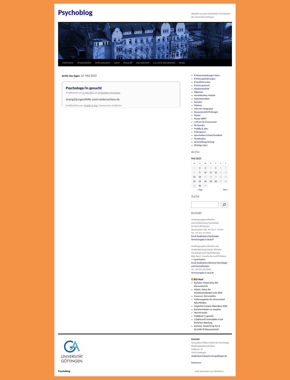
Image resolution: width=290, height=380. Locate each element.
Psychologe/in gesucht (84, 88)
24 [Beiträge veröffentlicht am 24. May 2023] (205, 181)
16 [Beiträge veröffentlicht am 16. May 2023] (200, 177)
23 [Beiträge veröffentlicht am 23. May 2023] (200, 181)
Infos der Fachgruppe (203, 108)
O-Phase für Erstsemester (205, 122)
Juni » (225, 189)
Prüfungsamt (200, 132)
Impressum (196, 362)
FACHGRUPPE (142, 62)
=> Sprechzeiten (198, 259)
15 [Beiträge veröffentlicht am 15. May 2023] (194, 177)
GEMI (117, 62)
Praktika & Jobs (91, 105)
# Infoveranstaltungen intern (207, 75)
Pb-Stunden (199, 125)
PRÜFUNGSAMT (103, 62)
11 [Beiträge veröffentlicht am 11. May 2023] (211, 172)
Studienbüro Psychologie (109, 92)
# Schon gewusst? (202, 85)
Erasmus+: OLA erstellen (205, 296)
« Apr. (200, 189)
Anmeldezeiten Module (204, 95)
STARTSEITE (67, 62)
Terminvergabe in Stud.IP (202, 239)
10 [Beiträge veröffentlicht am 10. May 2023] (205, 172)
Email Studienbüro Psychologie (205, 236)
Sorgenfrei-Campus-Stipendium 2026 (210, 306)
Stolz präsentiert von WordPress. (209, 371)
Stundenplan (200, 138)
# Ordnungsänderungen (204, 78)
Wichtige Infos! (201, 145)
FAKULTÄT (128, 62)
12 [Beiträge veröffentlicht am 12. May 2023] (216, 172)
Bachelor (198, 102)
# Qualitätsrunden (202, 82)
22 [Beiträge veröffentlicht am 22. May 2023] (194, 181)
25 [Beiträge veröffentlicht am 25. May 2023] (211, 181)
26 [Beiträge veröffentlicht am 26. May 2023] (216, 181)
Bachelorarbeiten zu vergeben (207, 309)
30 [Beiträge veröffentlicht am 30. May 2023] (200, 185)
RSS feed (198, 279)
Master (197, 115)
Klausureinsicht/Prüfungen (206, 112)
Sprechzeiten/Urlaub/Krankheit (208, 135)
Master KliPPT (200, 118)
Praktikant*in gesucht (204, 316)
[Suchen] (224, 204)
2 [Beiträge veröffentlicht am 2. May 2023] (199, 168)
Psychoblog (75, 12)
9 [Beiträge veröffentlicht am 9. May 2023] (199, 172)
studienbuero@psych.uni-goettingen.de (209, 356)
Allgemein (198, 92)
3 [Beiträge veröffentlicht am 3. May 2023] (205, 168)
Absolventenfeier (202, 88)
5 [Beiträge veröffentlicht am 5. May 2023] (215, 168)
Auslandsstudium (202, 98)
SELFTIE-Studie (200, 312)
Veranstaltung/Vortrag (204, 142)
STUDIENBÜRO (84, 62)
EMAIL (182, 62)
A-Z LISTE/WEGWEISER (164, 62)
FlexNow (198, 105)
